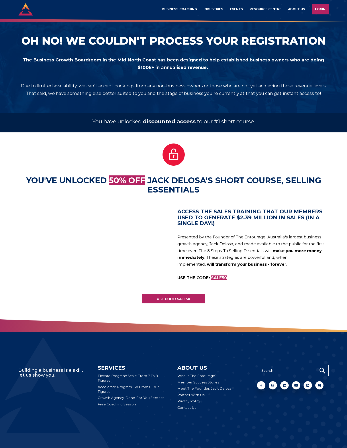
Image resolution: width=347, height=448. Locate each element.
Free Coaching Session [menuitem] (117, 404)
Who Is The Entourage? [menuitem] (197, 376)
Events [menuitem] (236, 9)
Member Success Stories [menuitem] (198, 382)
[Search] (293, 370)
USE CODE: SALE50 (173, 299)
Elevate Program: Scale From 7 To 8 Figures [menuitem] (128, 378)
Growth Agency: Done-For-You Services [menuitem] (131, 398)
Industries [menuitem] (213, 9)
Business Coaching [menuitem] (179, 9)
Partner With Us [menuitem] (190, 395)
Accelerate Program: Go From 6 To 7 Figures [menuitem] (128, 389)
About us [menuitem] (296, 9)
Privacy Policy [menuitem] (188, 401)
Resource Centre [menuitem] (265, 9)
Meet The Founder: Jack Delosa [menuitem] (204, 388)
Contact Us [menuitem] (186, 407)
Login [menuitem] (320, 9)
